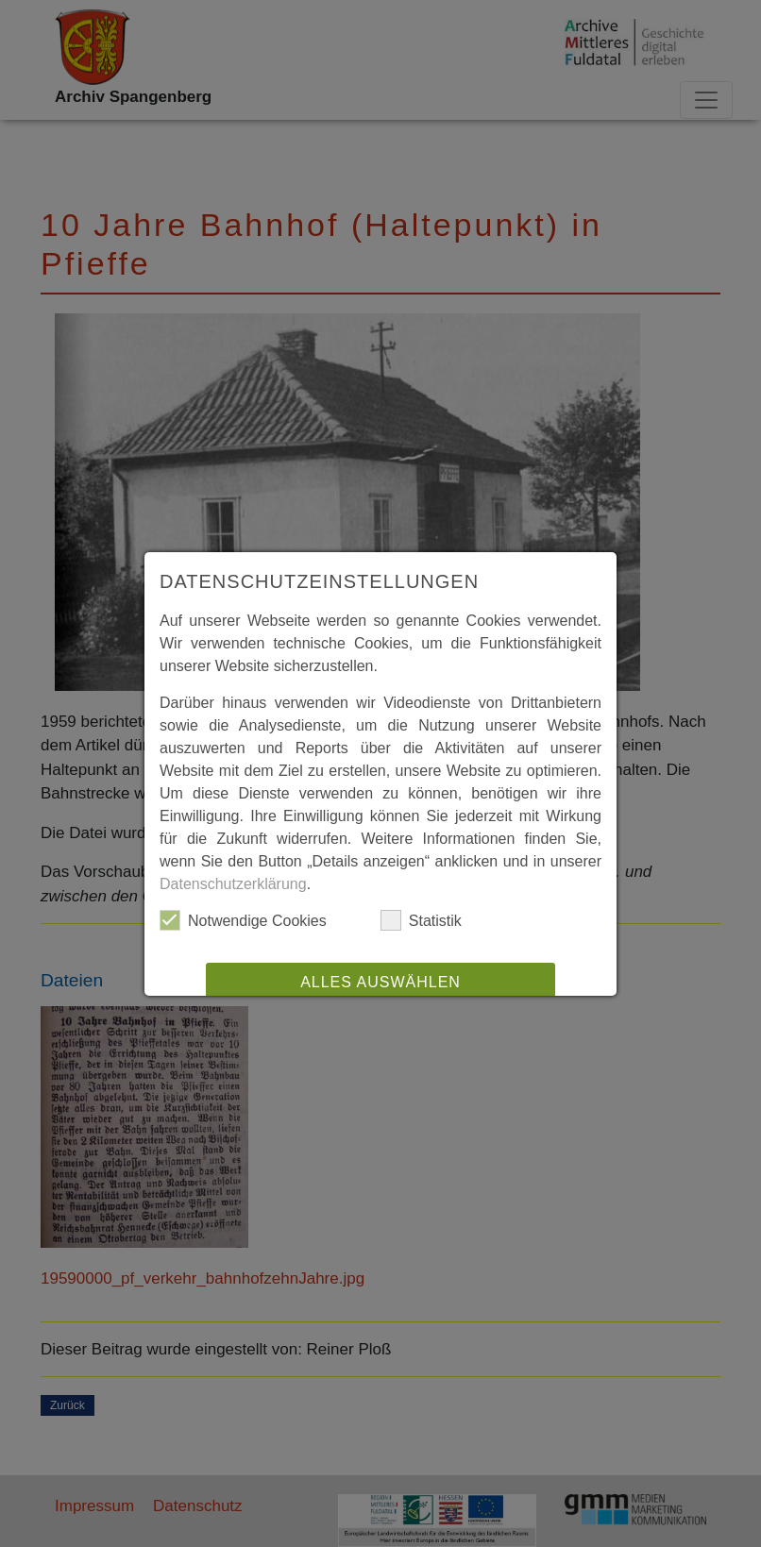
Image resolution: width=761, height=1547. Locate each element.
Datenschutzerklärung (233, 884)
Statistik (421, 920)
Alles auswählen (380, 982)
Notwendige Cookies (243, 920)
